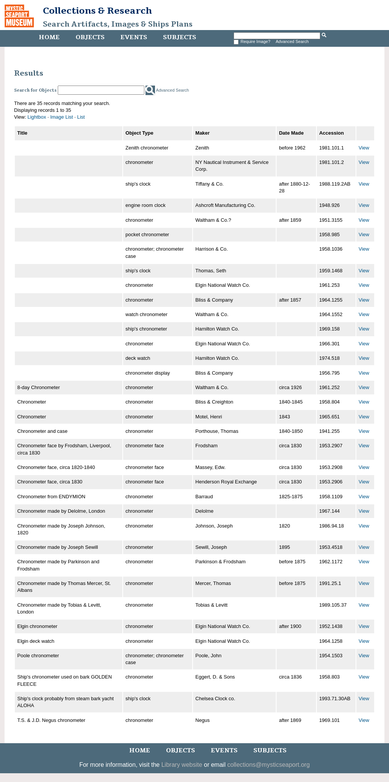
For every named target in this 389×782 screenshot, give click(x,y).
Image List (61, 117)
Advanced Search (292, 41)
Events (133, 37)
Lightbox (36, 117)
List (81, 117)
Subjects (179, 37)
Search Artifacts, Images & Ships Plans (118, 24)
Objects (90, 37)
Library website (181, 764)
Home (49, 37)
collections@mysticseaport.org (268, 764)
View (364, 148)
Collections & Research (97, 11)
